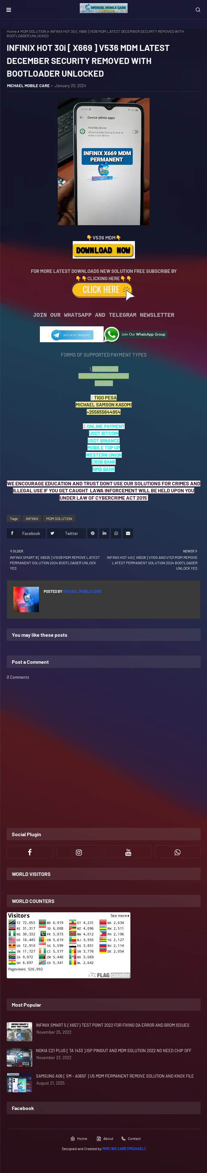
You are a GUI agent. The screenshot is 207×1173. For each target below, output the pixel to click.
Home (12, 31)
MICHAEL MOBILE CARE (28, 85)
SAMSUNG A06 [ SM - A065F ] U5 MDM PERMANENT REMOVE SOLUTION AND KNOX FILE (115, 1076)
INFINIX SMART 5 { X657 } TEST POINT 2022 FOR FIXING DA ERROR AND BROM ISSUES (112, 1025)
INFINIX (32, 518)
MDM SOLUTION (33, 31)
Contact (131, 1138)
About (104, 1138)
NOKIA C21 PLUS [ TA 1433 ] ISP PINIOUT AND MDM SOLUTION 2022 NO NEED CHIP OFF (113, 1050)
